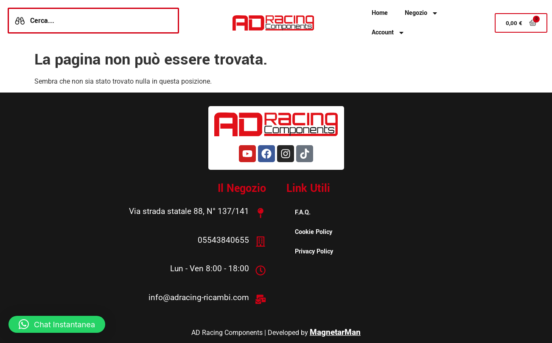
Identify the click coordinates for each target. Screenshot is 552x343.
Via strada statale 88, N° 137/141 (189, 211)
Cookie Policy (313, 232)
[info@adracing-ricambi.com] (261, 298)
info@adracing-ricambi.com (199, 296)
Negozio (421, 13)
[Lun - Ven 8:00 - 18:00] (261, 269)
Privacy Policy (314, 251)
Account (388, 32)
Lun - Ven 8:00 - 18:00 (210, 268)
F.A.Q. (303, 212)
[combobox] (93, 21)
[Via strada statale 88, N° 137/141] (261, 213)
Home (380, 12)
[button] (56, 324)
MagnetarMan (335, 331)
